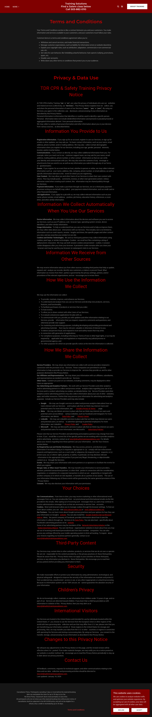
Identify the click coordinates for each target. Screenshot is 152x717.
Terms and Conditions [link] (76, 710)
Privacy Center (83, 416)
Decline (121, 710)
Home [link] (7, 7)
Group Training (137, 6)
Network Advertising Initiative (93, 525)
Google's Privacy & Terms (85, 409)
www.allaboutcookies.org (94, 510)
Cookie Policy (87, 424)
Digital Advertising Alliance (48, 528)
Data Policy (66, 416)
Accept (139, 710)
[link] (76, 9)
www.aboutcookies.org (72, 510)
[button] (16, 7)
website (63, 515)
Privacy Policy (70, 424)
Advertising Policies (95, 429)
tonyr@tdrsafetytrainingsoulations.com (85, 439)
